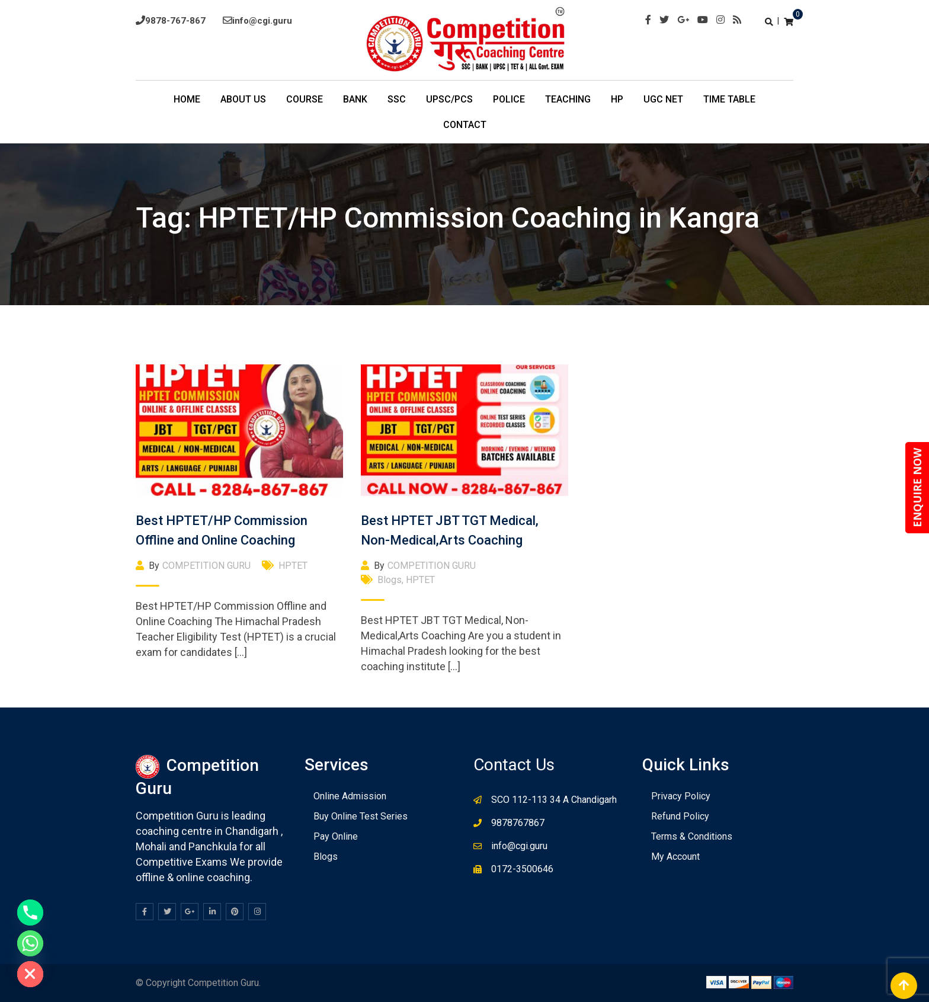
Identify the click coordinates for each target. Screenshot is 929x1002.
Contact (464, 124)
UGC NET (663, 99)
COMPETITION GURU (206, 565)
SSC (396, 99)
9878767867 (517, 822)
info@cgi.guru (262, 20)
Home (187, 99)
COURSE (304, 99)
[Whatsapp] (30, 943)
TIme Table (729, 99)
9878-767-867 (175, 20)
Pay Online (335, 836)
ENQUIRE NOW (917, 487)
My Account (675, 856)
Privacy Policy (680, 796)
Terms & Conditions (691, 836)
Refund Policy (680, 816)
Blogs (389, 579)
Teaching (568, 99)
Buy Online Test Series (360, 816)
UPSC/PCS (449, 99)
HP (617, 99)
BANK (355, 99)
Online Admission (349, 796)
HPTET (292, 565)
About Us (243, 99)
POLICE (509, 99)
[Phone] (30, 912)
